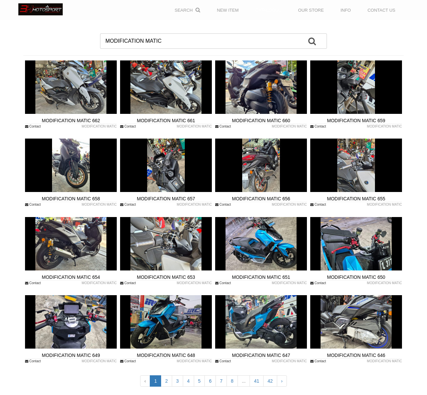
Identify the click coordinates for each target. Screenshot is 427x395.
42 (270, 381)
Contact (33, 126)
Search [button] (187, 10)
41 (256, 381)
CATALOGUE (268, 10)
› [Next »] (282, 381)
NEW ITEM (228, 10)
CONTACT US (381, 10)
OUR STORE (311, 10)
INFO (346, 10)
